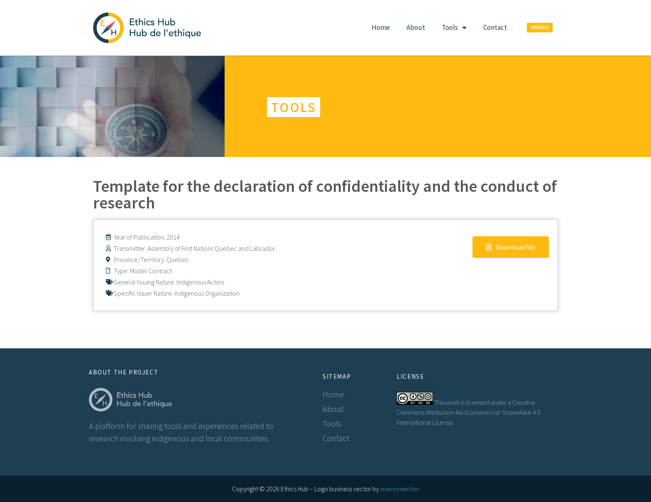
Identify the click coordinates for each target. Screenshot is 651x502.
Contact (495, 27)
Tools (454, 27)
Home (381, 27)
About (415, 27)
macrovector (399, 489)
